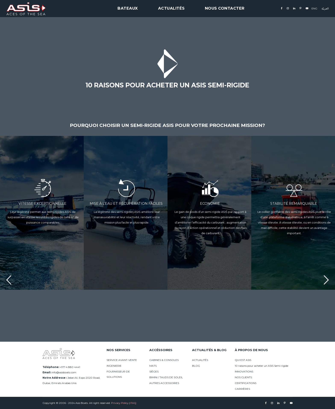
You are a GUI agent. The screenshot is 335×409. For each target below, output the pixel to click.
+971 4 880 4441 (70, 367)
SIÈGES (154, 371)
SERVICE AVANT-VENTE (122, 360)
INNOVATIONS (244, 371)
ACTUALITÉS (200, 360)
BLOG (196, 365)
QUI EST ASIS (243, 360)
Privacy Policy (120, 403)
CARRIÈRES (242, 388)
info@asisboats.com (63, 372)
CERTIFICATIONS (245, 383)
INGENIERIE (114, 365)
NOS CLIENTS (243, 377)
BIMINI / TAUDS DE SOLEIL (166, 377)
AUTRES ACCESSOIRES (164, 383)
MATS (153, 365)
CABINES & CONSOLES (164, 360)
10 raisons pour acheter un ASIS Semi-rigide (261, 365)
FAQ (133, 403)
